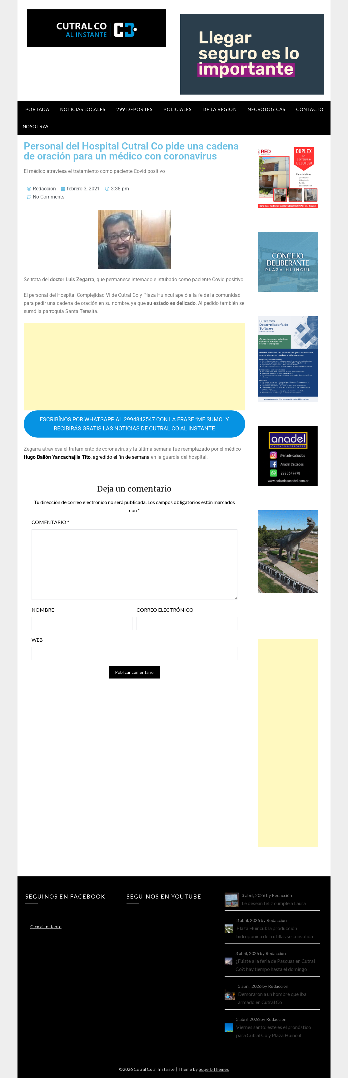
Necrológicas (266, 109)
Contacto (309, 109)
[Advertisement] (134, 366)
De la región (219, 109)
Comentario (50, 522)
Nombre (43, 610)
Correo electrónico (165, 610)
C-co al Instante (46, 926)
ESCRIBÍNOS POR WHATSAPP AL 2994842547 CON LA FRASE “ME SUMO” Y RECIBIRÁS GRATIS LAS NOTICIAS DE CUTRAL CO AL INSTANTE (134, 424)
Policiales (177, 109)
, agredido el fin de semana (87, 457)
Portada (37, 109)
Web (37, 640)
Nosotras (35, 126)
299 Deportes (134, 109)
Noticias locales (82, 109)
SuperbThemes (214, 1069)
